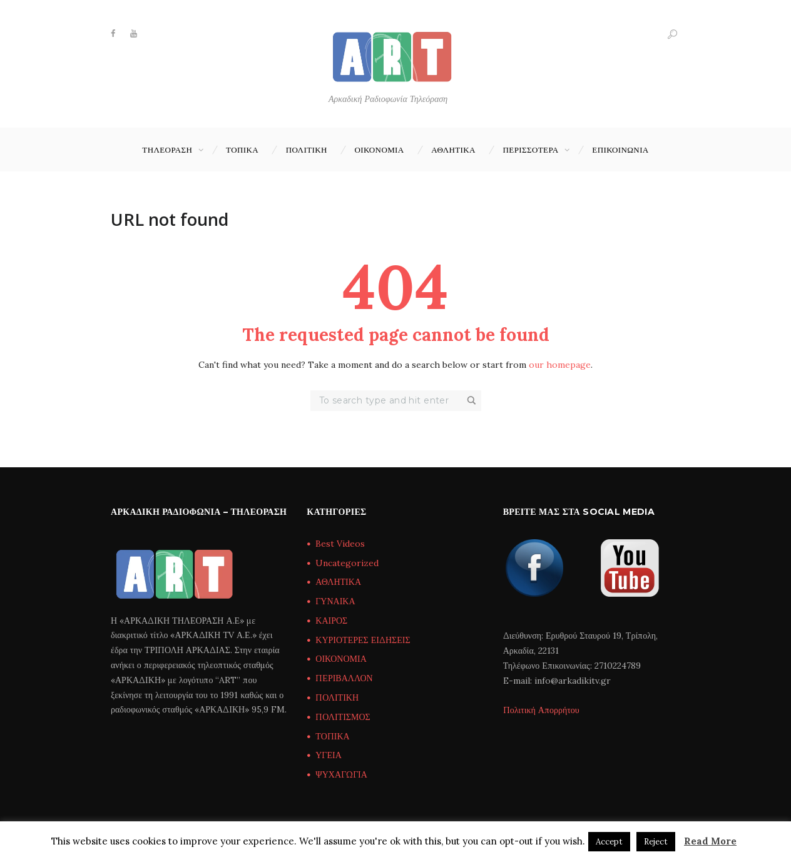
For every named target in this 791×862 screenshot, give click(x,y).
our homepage (560, 364)
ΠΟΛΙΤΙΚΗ (306, 150)
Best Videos (340, 543)
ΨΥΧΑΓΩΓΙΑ (341, 774)
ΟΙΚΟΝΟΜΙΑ (379, 150)
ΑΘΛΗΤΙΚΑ (453, 150)
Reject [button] (656, 841)
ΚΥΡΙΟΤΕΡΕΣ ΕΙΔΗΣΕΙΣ (362, 640)
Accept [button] (609, 841)
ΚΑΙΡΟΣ (331, 620)
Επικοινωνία (620, 150)
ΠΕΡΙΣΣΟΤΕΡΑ (531, 150)
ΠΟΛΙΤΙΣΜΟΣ (342, 717)
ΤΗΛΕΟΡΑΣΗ (167, 150)
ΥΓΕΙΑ (328, 755)
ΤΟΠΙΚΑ (242, 150)
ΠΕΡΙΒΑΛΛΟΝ (343, 678)
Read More (710, 841)
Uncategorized (347, 563)
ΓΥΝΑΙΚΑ (335, 601)
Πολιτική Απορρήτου (541, 710)
